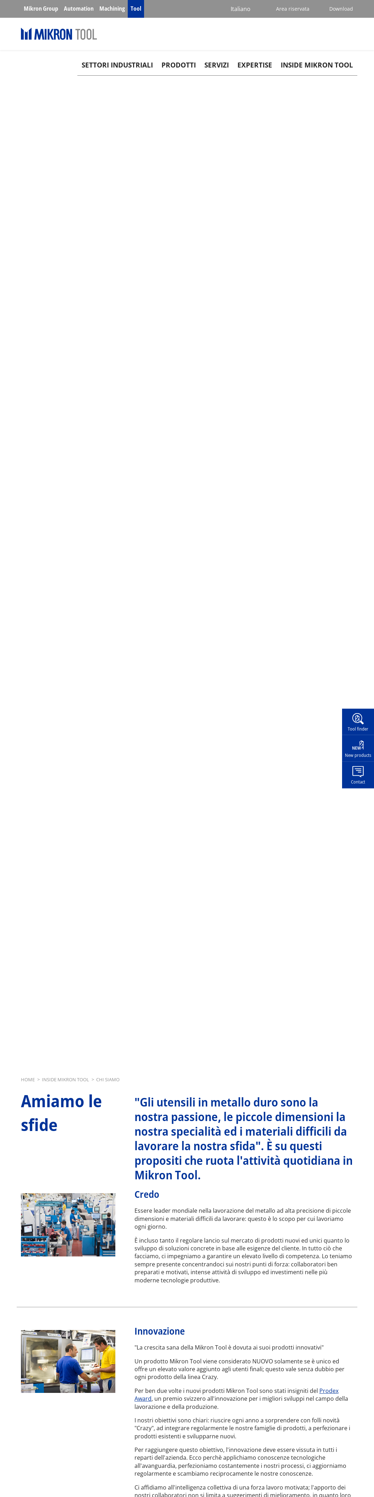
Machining (112, 8)
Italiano (241, 9)
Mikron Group (41, 8)
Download (341, 8)
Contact (358, 782)
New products (358, 755)
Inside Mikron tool (317, 65)
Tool (136, 8)
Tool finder (358, 728)
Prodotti (178, 65)
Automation (79, 8)
